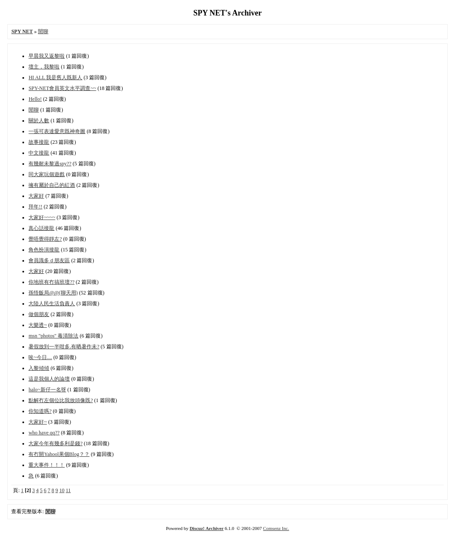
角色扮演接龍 (43, 250)
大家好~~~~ (41, 217)
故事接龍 (38, 142)
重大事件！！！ (46, 465)
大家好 (36, 196)
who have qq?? (43, 433)
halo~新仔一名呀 (47, 390)
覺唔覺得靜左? (45, 239)
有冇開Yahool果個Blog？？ (58, 454)
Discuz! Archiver (206, 528)
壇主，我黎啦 (43, 67)
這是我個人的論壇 (49, 379)
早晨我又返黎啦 (46, 56)
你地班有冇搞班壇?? (51, 282)
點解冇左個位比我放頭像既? (60, 400)
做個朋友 (38, 314)
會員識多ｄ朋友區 (49, 260)
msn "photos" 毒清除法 (53, 336)
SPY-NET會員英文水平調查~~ (62, 88)
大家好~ (37, 422)
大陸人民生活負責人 (51, 304)
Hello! (35, 99)
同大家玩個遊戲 (46, 174)
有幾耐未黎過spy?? (49, 164)
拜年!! (35, 207)
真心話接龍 (41, 228)
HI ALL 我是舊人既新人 (55, 77)
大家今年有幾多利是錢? (55, 443)
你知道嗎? (39, 411)
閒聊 (43, 31)
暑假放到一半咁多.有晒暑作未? (63, 347)
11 (68, 490)
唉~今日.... (40, 357)
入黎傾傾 (38, 368)
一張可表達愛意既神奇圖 (56, 131)
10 (62, 490)
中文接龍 (38, 153)
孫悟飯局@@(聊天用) (52, 293)
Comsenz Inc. (276, 528)
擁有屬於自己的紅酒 (51, 185)
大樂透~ (37, 325)
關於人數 (38, 121)
